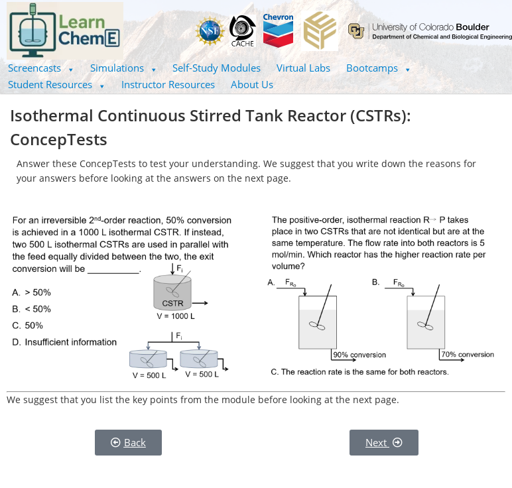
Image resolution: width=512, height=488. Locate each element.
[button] (41, 68)
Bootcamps (378, 67)
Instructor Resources (168, 84)
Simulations (123, 67)
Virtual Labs (303, 67)
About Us (252, 84)
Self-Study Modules (216, 67)
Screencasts (41, 67)
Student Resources (56, 84)
